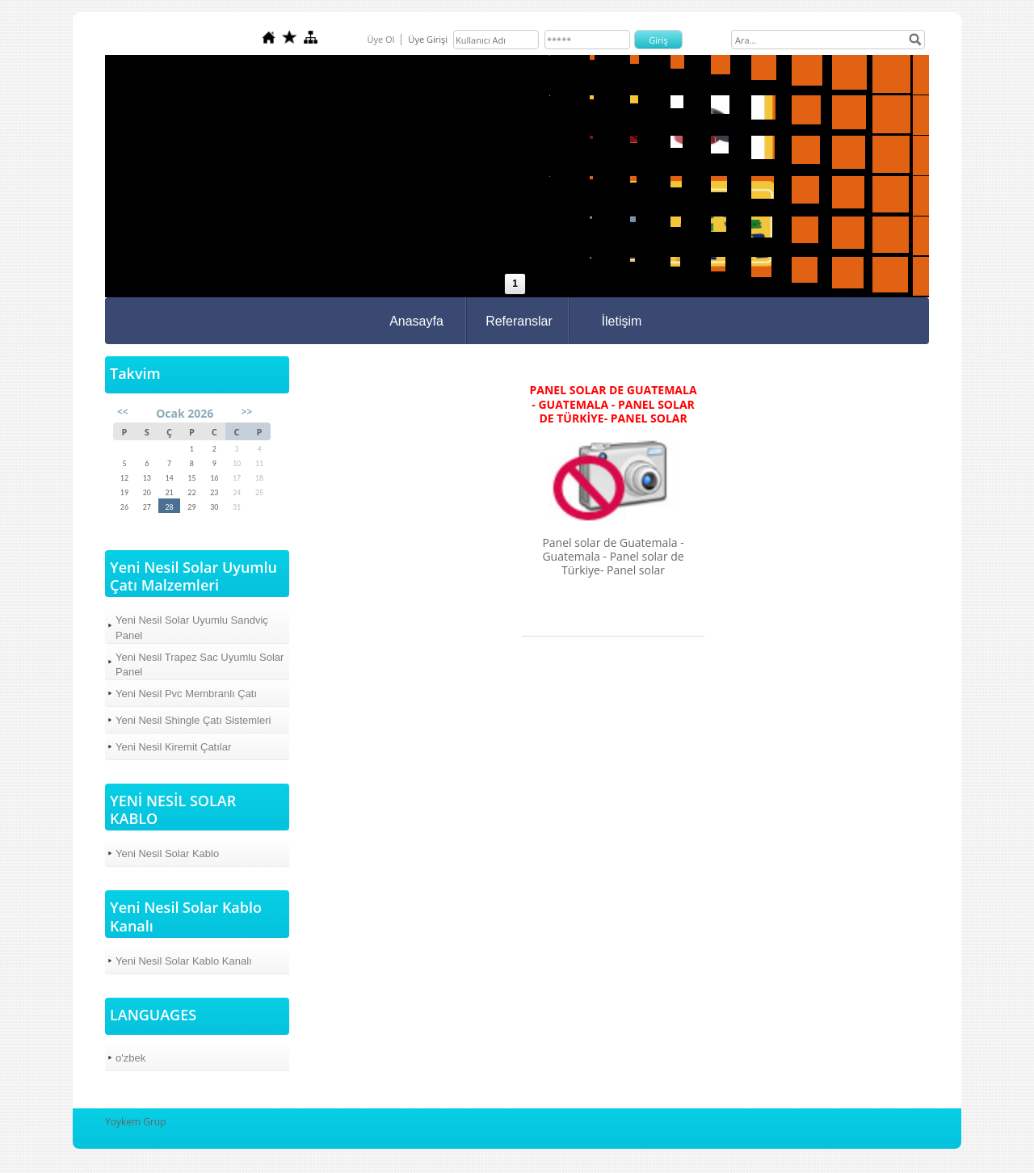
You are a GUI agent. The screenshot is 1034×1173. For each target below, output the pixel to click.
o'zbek (130, 1058)
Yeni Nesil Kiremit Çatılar (173, 747)
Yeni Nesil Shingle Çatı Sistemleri (193, 720)
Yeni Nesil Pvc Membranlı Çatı (186, 693)
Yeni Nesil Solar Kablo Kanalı (184, 961)
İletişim (622, 321)
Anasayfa (416, 321)
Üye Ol (380, 39)
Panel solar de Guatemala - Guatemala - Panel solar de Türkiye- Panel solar (612, 404)
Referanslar (519, 321)
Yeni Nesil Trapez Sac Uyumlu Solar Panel (200, 664)
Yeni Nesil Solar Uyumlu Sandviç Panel (192, 627)
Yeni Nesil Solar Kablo (167, 853)
